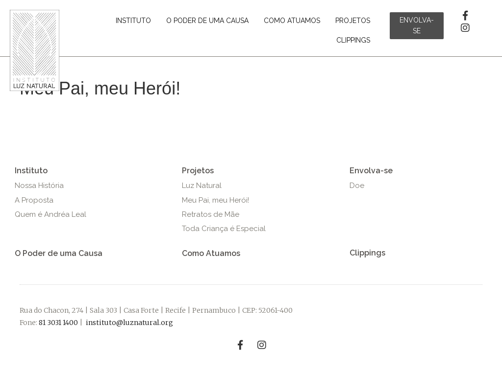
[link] (133, 20)
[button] (417, 25)
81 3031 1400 (58, 322)
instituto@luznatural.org (129, 322)
